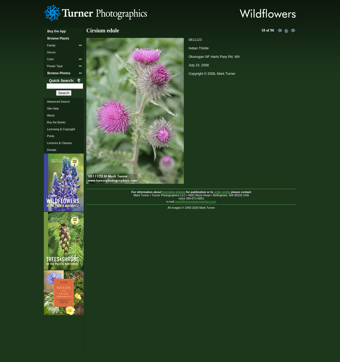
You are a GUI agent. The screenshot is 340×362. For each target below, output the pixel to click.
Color (50, 59)
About (50, 115)
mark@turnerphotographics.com (195, 201)
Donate (51, 149)
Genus (51, 52)
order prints (222, 192)
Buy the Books (56, 122)
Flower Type (55, 66)
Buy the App (56, 31)
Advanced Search (58, 101)
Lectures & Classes (59, 143)
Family (51, 45)
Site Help (53, 108)
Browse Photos (58, 73)
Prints (50, 136)
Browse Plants (58, 38)
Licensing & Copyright (61, 129)
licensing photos (173, 192)
